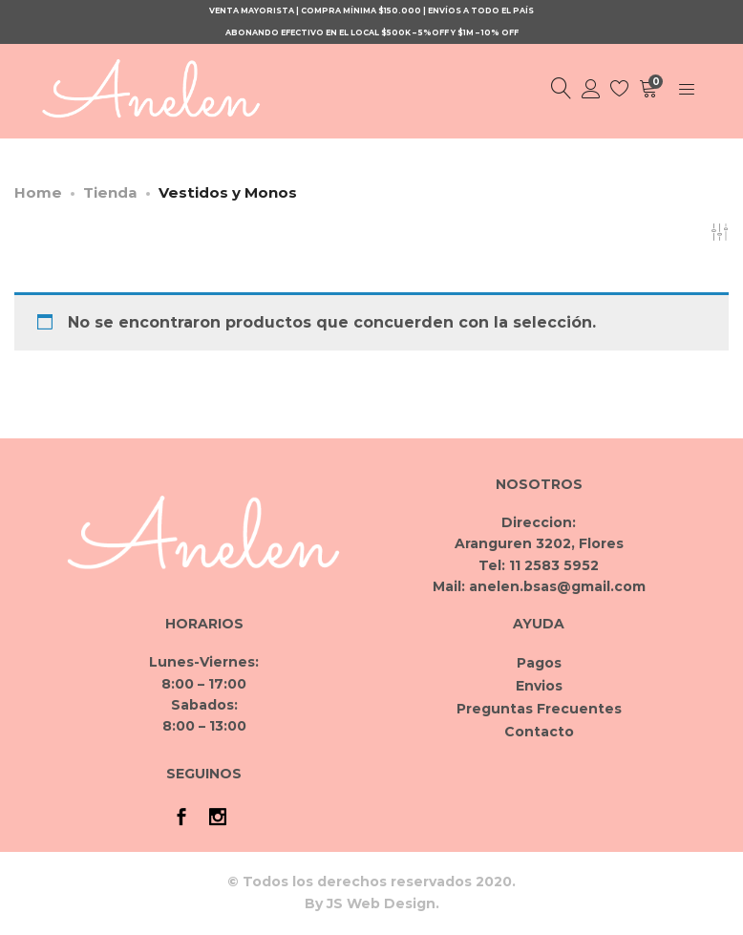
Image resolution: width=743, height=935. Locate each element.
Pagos (539, 662)
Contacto (539, 731)
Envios (539, 685)
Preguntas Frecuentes (539, 708)
